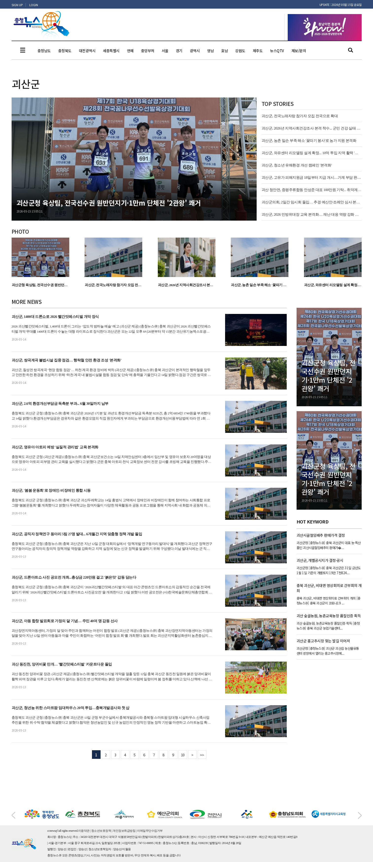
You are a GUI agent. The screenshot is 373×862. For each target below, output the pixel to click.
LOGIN (33, 5)
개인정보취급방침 (124, 830)
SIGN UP (17, 5)
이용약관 (83, 830)
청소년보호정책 (101, 830)
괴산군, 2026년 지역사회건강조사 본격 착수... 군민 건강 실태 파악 (312, 128)
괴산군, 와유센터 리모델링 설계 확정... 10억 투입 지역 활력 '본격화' (312, 153)
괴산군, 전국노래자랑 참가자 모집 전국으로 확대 (300, 116)
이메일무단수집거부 (150, 830)
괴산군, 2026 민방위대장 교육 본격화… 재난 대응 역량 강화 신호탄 (312, 214)
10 (183, 754)
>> (202, 754)
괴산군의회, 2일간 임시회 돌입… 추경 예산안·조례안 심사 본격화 (312, 202)
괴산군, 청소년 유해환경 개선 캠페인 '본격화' (297, 165)
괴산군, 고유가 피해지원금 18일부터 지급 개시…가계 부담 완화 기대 (312, 177)
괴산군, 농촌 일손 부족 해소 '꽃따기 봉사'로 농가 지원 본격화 (309, 141)
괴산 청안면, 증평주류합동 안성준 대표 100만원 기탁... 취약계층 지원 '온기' (312, 190)
